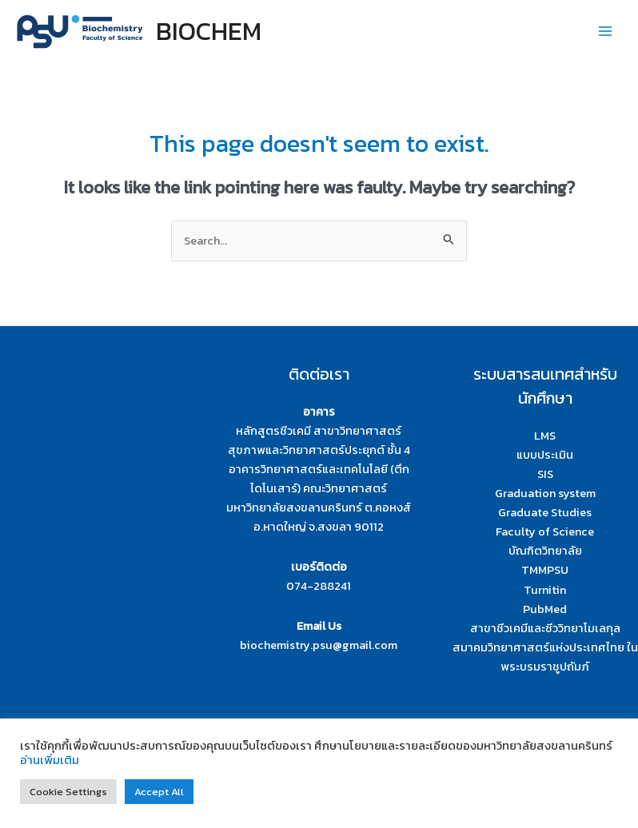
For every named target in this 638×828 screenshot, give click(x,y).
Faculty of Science (545, 531)
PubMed (545, 609)
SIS (545, 474)
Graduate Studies (545, 512)
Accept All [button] (159, 791)
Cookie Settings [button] (68, 791)
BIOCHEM (208, 31)
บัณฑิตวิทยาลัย (545, 550)
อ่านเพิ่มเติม (49, 760)
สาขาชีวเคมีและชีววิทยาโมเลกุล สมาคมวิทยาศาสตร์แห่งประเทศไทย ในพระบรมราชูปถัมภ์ (545, 647)
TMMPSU (544, 570)
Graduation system (545, 493)
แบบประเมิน (544, 455)
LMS (545, 435)
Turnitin (545, 590)
